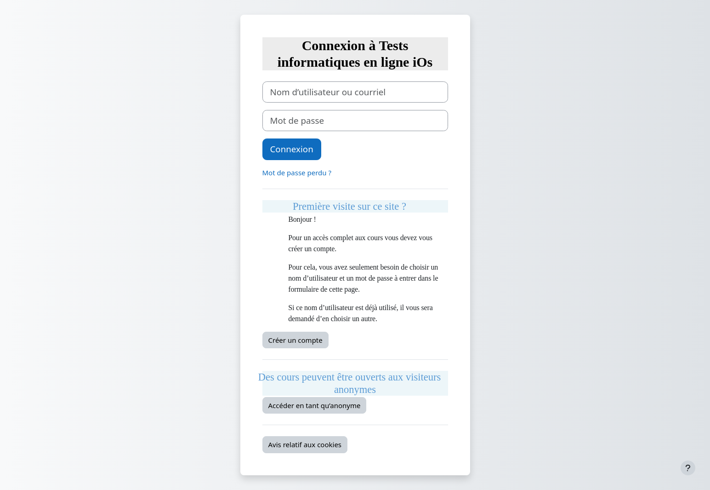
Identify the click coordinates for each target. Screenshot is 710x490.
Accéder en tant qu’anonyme (314, 405)
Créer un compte (295, 340)
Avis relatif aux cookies (305, 444)
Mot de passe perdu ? (296, 172)
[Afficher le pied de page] (688, 468)
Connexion (291, 149)
